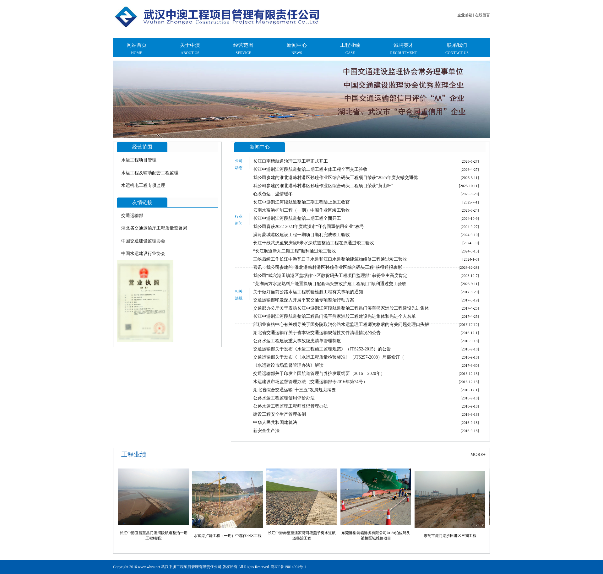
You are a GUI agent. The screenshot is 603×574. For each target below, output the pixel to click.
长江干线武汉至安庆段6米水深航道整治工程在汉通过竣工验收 (313, 243)
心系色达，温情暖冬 (273, 194)
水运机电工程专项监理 (143, 185)
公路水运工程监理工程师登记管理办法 (290, 406)
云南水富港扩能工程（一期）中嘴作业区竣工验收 (301, 210)
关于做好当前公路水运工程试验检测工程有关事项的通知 (308, 292)
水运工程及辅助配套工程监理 (149, 173)
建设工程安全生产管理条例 (279, 414)
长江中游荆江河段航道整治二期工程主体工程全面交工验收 (310, 169)
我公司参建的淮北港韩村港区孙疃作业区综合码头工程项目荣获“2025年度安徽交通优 (335, 177)
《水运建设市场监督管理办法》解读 (288, 365)
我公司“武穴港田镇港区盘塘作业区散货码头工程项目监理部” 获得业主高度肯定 (330, 275)
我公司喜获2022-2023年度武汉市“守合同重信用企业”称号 (308, 226)
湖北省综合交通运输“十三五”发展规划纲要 (294, 389)
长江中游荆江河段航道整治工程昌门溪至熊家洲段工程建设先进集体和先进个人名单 (334, 316)
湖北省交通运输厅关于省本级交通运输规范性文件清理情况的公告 (317, 332)
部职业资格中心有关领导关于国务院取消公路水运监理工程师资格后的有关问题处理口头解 (341, 324)
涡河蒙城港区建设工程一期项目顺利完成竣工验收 (301, 234)
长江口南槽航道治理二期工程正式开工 (290, 161)
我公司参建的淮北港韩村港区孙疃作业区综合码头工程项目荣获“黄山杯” (323, 185)
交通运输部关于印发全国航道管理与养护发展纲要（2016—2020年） (319, 373)
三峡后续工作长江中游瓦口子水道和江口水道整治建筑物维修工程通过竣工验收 (330, 259)
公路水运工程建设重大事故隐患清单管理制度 (297, 340)
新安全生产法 (266, 430)
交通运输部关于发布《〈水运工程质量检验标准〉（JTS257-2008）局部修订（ (328, 357)
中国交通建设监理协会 (143, 241)
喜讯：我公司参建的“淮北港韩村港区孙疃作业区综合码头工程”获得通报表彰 (327, 267)
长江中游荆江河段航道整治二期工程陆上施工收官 (301, 202)
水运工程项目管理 (138, 160)
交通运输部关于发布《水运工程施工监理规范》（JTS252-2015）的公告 (322, 349)
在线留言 (482, 15)
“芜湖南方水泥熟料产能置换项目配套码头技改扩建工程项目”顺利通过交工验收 (329, 283)
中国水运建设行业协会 (143, 253)
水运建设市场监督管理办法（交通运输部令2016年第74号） (310, 381)
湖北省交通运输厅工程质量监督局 (154, 228)
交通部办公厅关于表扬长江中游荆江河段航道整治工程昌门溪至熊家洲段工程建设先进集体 (341, 308)
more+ (478, 454)
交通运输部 (132, 215)
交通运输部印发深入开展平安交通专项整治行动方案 (303, 300)
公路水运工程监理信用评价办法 (284, 398)
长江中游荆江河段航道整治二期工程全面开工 (297, 218)
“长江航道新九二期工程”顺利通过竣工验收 (294, 251)
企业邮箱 (464, 15)
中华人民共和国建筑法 (275, 422)
